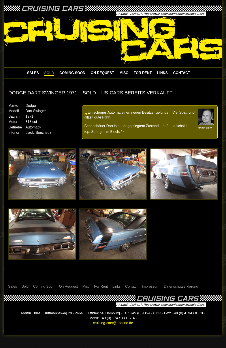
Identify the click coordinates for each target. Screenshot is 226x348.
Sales (33, 73)
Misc (123, 73)
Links (162, 73)
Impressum (150, 286)
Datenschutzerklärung (181, 286)
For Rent (143, 73)
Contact (181, 73)
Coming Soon (72, 73)
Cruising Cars (52, 8)
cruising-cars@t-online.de (113, 323)
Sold (49, 73)
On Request (102, 73)
